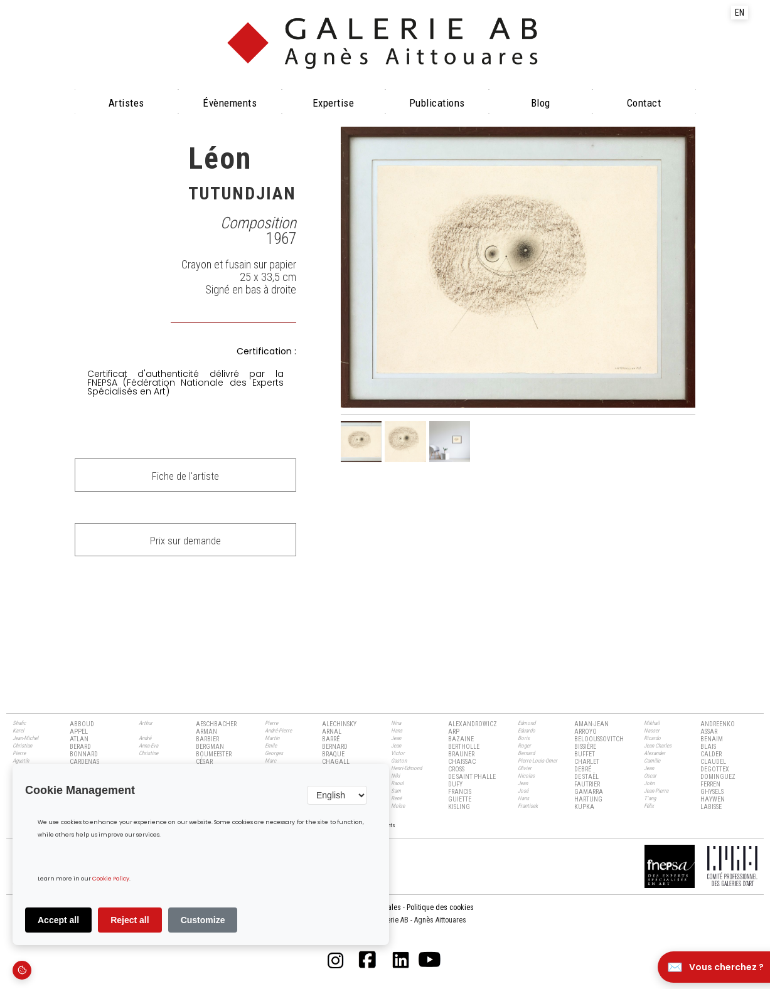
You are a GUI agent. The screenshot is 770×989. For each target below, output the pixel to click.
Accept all (58, 920)
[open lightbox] (518, 267)
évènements (230, 103)
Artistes (126, 103)
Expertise (334, 103)
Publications (437, 103)
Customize (203, 920)
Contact (644, 103)
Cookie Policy (110, 879)
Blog (540, 103)
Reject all (129, 920)
